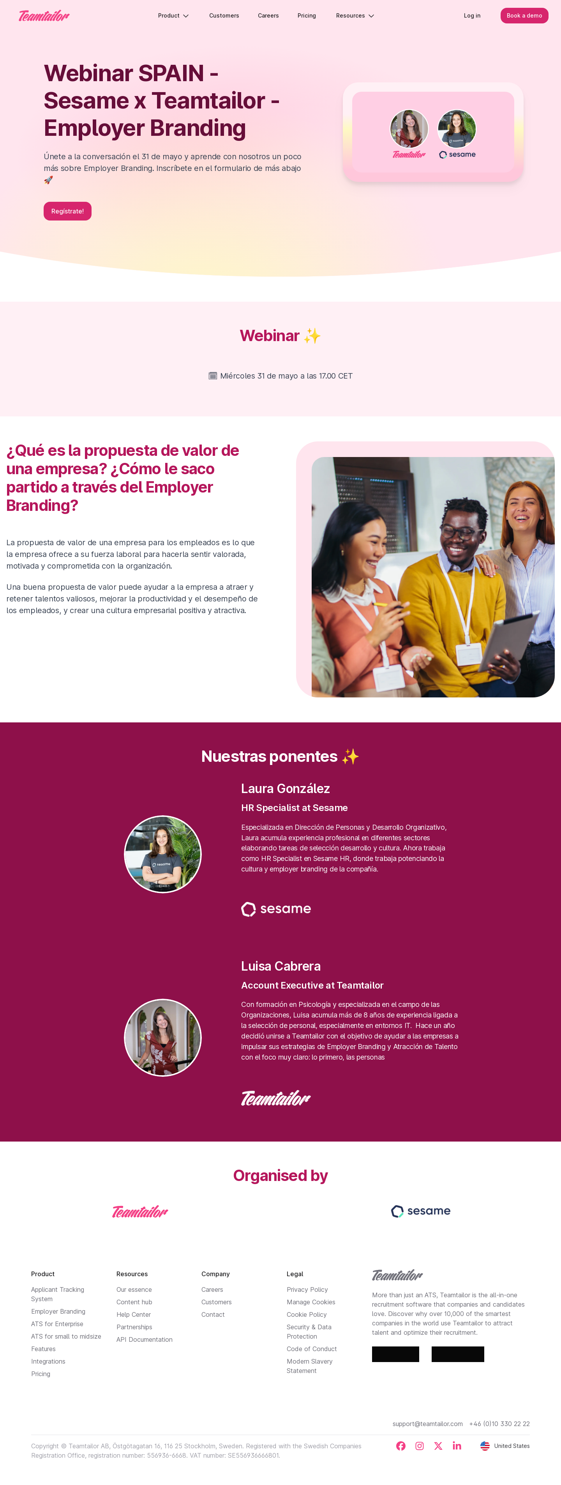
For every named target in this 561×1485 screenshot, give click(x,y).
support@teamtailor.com (428, 1424)
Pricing (40, 1374)
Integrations (48, 1361)
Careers (212, 1289)
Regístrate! (67, 211)
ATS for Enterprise (57, 1324)
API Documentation (144, 1339)
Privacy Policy (307, 1289)
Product (173, 15)
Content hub (134, 1302)
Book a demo (524, 15)
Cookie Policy (307, 1314)
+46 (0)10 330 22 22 (499, 1424)
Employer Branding (58, 1311)
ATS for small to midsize (66, 1336)
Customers (216, 1302)
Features (43, 1349)
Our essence (134, 1289)
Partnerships (134, 1327)
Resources (355, 15)
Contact (213, 1314)
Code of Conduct (312, 1349)
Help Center (133, 1314)
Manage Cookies (311, 1302)
